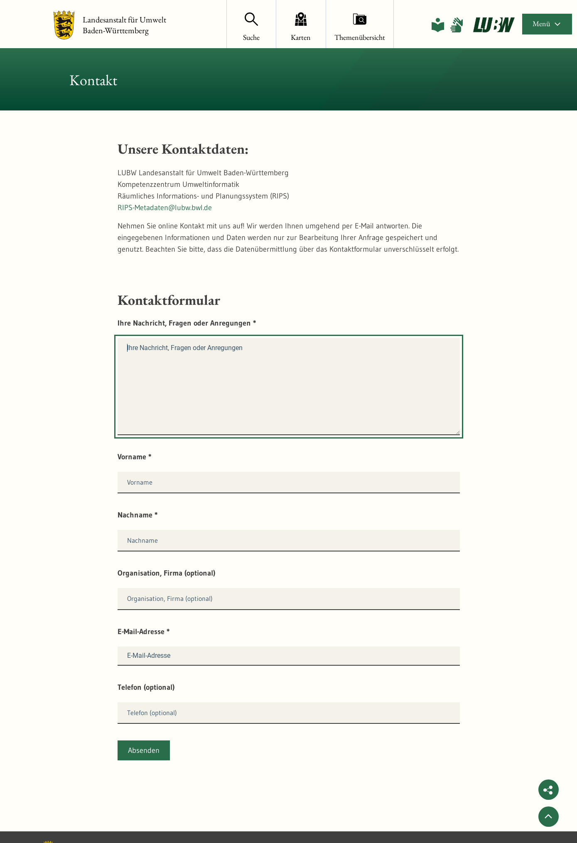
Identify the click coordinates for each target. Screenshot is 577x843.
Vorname (135, 456)
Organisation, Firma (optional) (166, 573)
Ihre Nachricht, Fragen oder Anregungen (187, 323)
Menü (547, 23)
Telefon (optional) (146, 687)
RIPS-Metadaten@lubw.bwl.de (165, 207)
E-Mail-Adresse (144, 631)
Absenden (144, 750)
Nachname (138, 515)
